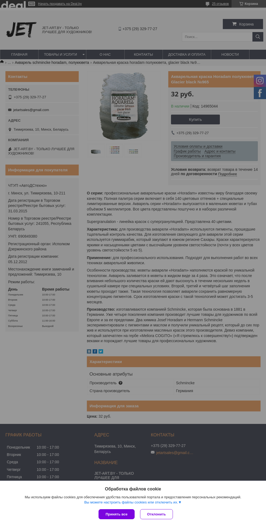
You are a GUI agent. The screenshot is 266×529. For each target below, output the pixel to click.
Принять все (117, 514)
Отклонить (156, 514)
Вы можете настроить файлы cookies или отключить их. (131, 502)
